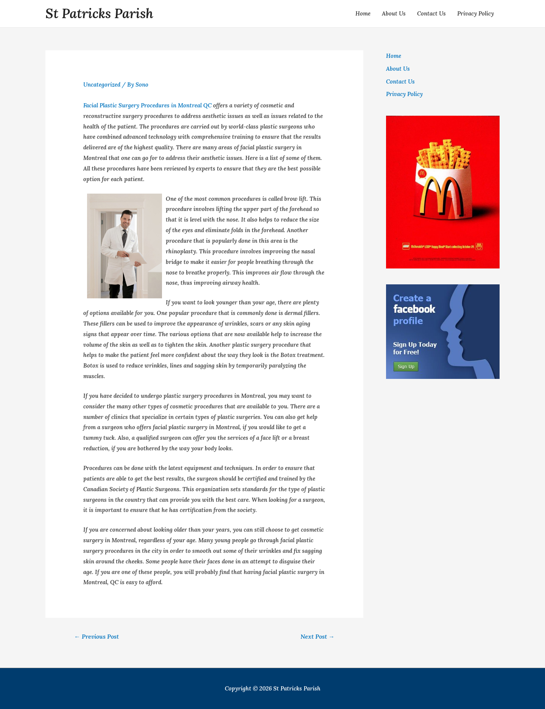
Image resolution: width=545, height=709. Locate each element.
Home (363, 13)
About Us (394, 13)
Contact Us (431, 13)
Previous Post (96, 636)
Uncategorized (101, 84)
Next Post (318, 636)
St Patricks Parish (99, 13)
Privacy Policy (475, 13)
